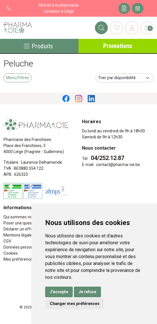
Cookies (10, 253)
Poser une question (21, 223)
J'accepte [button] (59, 291)
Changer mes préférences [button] (74, 303)
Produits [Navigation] (38, 46)
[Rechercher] (101, 27)
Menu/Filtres (17, 77)
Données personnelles (23, 247)
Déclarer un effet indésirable (29, 229)
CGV (7, 241)
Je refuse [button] (87, 291)
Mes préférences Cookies (26, 259)
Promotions (117, 45)
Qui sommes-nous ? (21, 217)
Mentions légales (18, 235)
